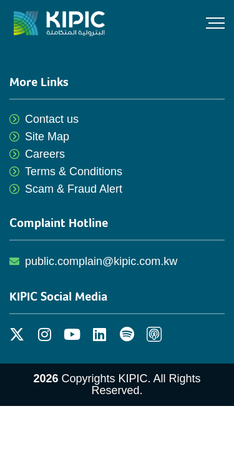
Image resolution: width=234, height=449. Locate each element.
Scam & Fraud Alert (73, 189)
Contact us (52, 119)
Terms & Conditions (73, 171)
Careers (45, 154)
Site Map (47, 136)
